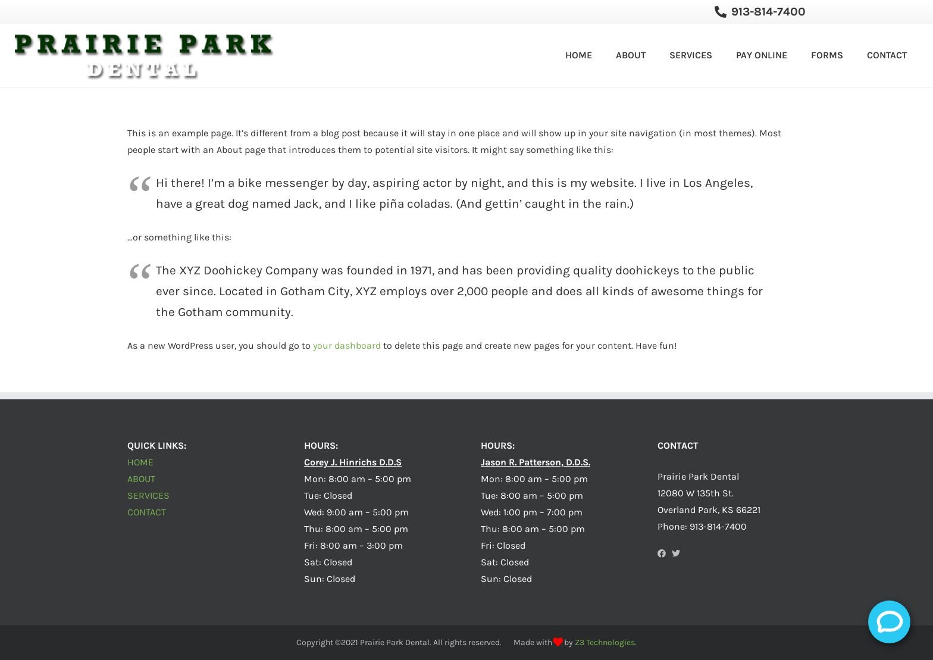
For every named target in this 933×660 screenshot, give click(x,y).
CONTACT (146, 512)
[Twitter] (676, 553)
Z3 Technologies (605, 642)
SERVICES (148, 495)
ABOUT (141, 478)
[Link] (144, 55)
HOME (140, 462)
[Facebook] (662, 553)
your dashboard (347, 345)
